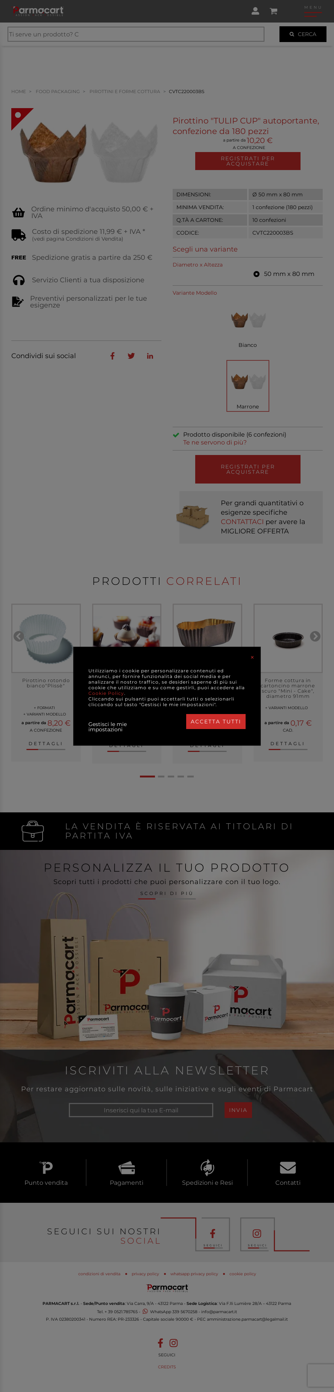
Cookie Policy (106, 693)
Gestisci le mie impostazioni (107, 727)
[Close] (252, 657)
